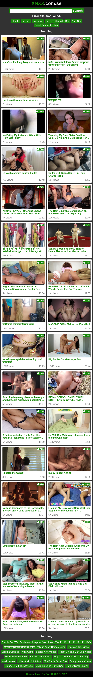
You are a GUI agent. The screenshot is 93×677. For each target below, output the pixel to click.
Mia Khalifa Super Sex (55, 661)
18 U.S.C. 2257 (59, 674)
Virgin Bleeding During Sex (49, 666)
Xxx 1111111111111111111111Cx (73, 642)
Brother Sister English (77, 666)
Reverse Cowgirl (54, 21)
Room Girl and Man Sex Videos (75, 652)
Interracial (38, 21)
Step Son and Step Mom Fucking (71, 656)
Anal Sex (76, 21)
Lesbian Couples (10, 652)
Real (55, 25)
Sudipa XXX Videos (46, 652)
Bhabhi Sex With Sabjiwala (16, 642)
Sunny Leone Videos (80, 661)
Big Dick (26, 21)
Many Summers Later (16, 656)
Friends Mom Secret (40, 656)
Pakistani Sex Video (78, 647)
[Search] (40, 10)
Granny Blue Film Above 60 (19, 666)
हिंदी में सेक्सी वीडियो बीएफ (29, 661)
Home (29, 674)
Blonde (15, 21)
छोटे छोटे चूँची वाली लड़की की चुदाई (19, 647)
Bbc (67, 21)
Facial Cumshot (43, 25)
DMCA (45, 674)
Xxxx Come (27, 652)
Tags (37, 674)
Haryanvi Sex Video (42, 642)
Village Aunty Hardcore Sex (51, 647)
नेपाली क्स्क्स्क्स (8, 661)
